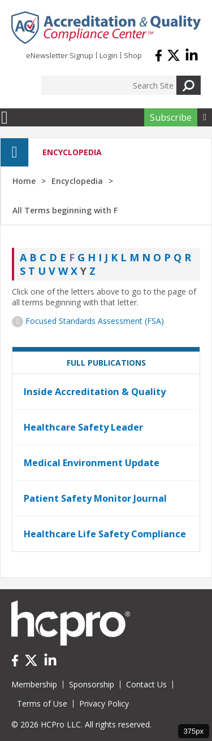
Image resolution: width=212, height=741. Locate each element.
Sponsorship (91, 684)
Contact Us (146, 684)
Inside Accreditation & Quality (95, 391)
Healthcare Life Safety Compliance (105, 534)
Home (24, 181)
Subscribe (171, 117)
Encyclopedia (77, 181)
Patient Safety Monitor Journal (95, 498)
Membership (34, 684)
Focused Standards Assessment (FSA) (94, 320)
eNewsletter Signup (59, 55)
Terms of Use (42, 703)
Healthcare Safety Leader (83, 427)
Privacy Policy (104, 703)
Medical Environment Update (91, 463)
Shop (133, 55)
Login (108, 55)
